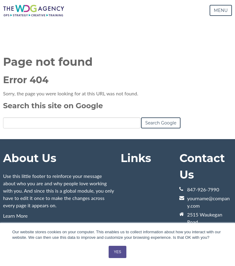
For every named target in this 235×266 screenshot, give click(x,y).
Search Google (161, 123)
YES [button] (117, 252)
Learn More (15, 216)
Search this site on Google (53, 105)
